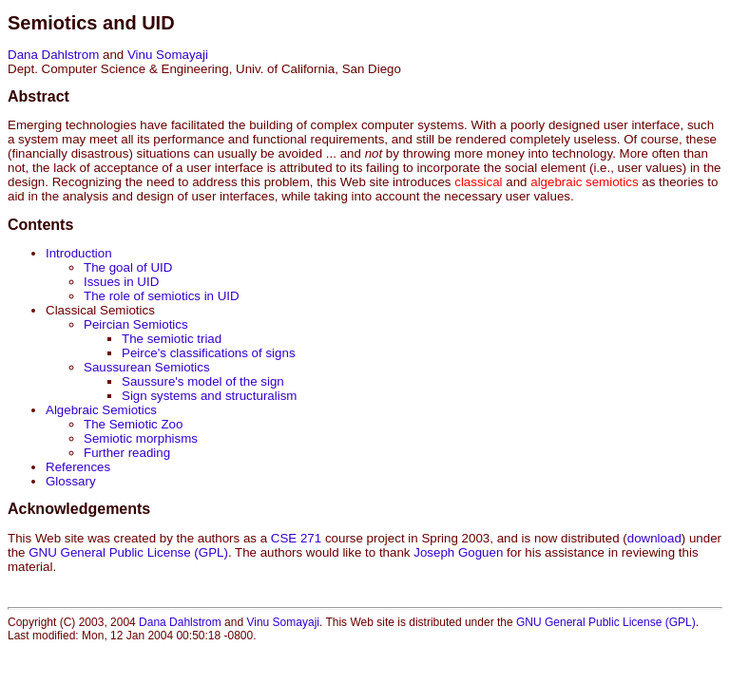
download (654, 538)
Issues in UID (121, 282)
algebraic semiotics (584, 182)
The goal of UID (128, 267)
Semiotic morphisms (141, 438)
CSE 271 (296, 538)
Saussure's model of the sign (203, 381)
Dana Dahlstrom (53, 55)
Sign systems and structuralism (209, 396)
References (78, 467)
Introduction (79, 253)
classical (478, 182)
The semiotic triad (171, 339)
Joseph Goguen (458, 552)
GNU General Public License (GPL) (128, 552)
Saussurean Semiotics (147, 367)
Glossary (71, 481)
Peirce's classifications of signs (209, 353)
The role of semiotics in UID (162, 296)
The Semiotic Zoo (133, 424)
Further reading (127, 453)
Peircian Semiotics (136, 324)
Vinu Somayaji (167, 55)
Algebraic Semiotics (101, 410)
